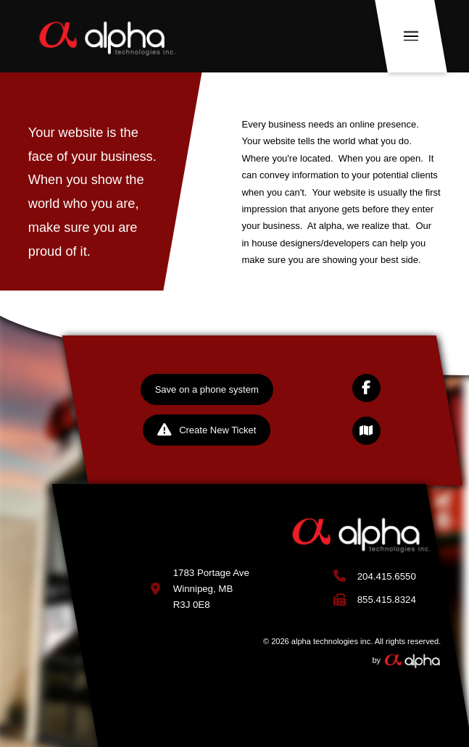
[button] (411, 36)
